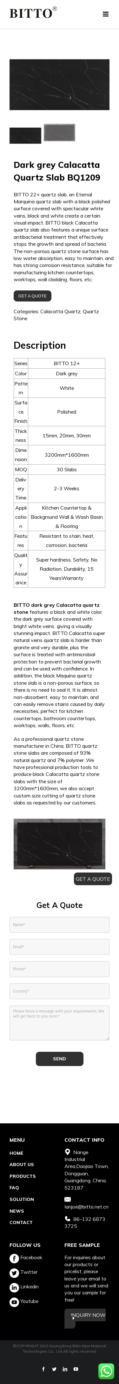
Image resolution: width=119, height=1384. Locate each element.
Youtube (24, 1301)
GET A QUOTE (32, 296)
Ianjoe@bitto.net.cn (86, 1206)
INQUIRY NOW (88, 1315)
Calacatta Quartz (60, 312)
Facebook (26, 1257)
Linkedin (24, 1286)
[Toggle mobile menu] (106, 14)
